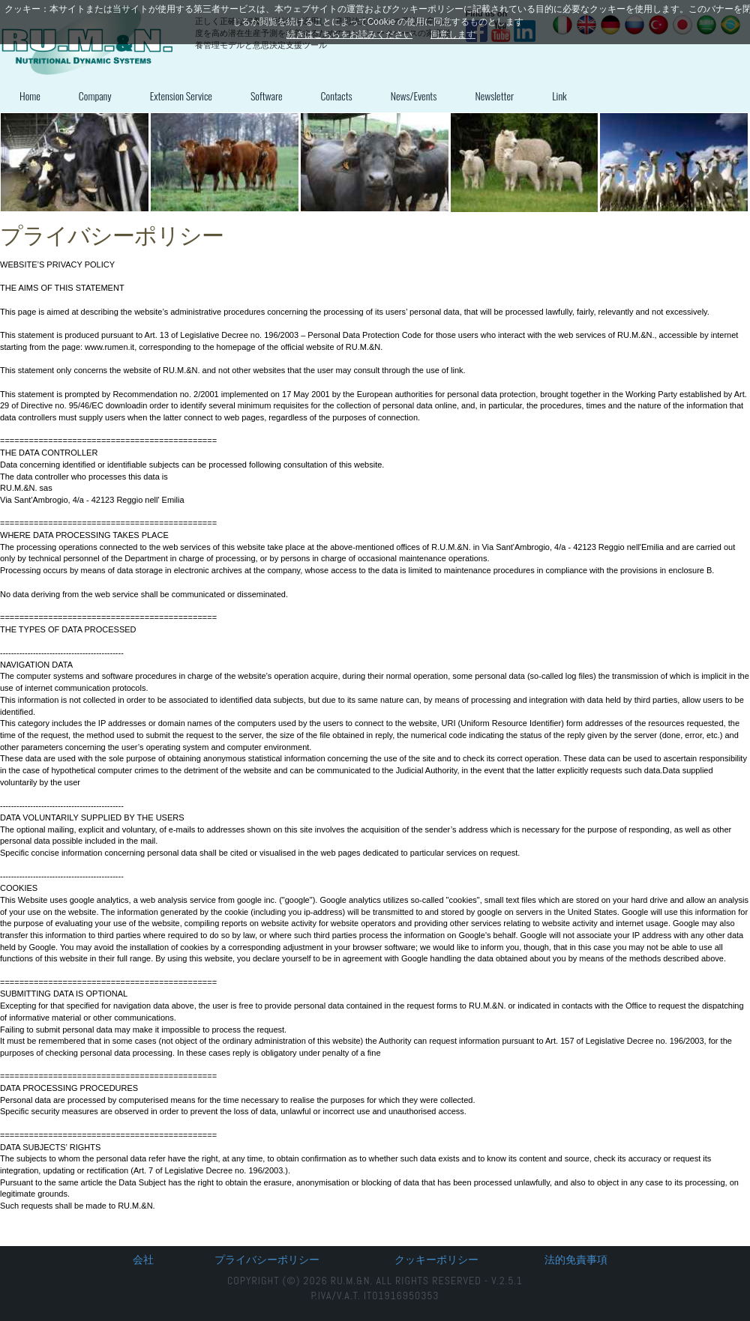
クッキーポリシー (436, 1259)
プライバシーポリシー (267, 1259)
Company (95, 95)
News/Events (414, 95)
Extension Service (181, 95)
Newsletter (494, 95)
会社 (143, 1259)
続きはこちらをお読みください (349, 34)
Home (30, 95)
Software (266, 95)
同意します (453, 34)
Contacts (336, 95)
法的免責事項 (576, 1259)
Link (559, 95)
